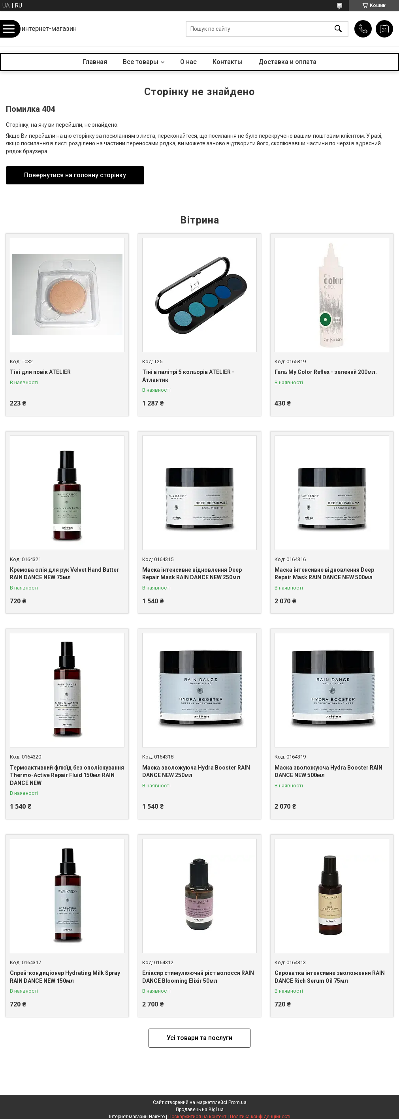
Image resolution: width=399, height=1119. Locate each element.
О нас (188, 62)
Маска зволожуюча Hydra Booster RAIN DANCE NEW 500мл (328, 771)
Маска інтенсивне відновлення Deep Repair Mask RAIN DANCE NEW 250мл (192, 574)
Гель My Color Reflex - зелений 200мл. (326, 372)
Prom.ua (237, 1102)
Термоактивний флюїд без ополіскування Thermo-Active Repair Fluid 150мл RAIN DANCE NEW (67, 775)
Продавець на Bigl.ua (200, 1109)
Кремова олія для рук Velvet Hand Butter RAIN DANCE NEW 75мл (64, 574)
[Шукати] (338, 29)
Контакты (228, 62)
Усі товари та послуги (199, 1038)
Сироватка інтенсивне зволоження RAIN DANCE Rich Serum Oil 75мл (330, 977)
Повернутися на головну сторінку (75, 175)
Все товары (140, 62)
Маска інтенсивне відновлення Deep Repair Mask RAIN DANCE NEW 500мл (324, 574)
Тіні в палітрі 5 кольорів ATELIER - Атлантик (188, 376)
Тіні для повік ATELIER (40, 372)
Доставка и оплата (287, 62)
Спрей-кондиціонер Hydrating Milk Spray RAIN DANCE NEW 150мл (65, 977)
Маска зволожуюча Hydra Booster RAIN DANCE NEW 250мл (196, 771)
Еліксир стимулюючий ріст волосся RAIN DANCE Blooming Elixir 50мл (198, 977)
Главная (95, 62)
